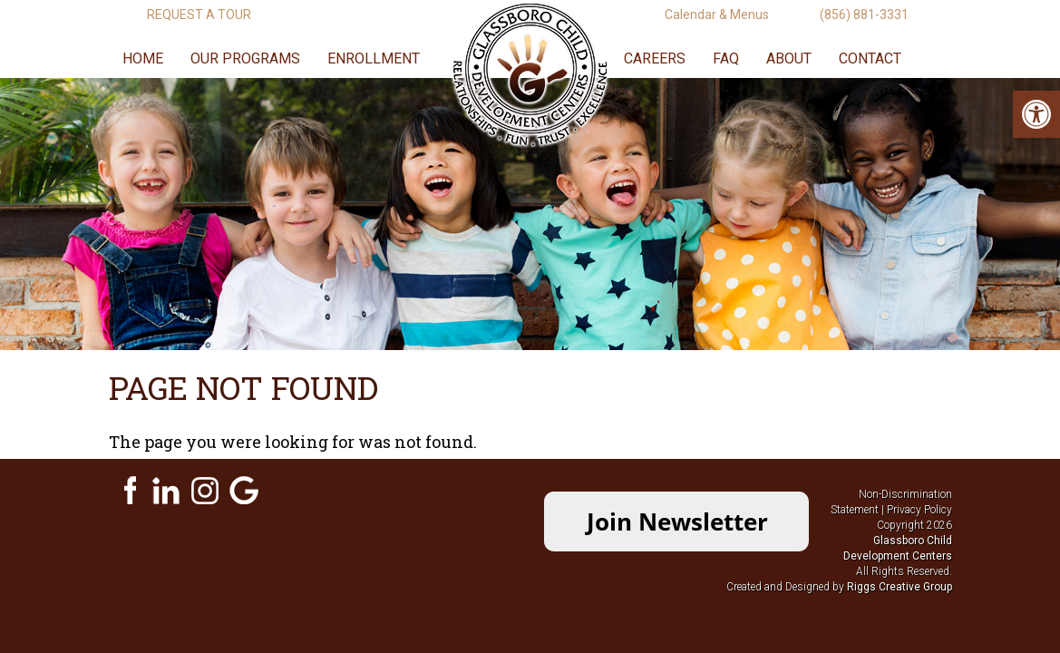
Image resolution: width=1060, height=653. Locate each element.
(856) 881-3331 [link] (864, 14)
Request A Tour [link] (199, 14)
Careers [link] (655, 58)
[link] (1036, 114)
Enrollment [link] (373, 58)
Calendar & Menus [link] (717, 14)
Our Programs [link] (245, 58)
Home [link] (142, 58)
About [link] (789, 58)
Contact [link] (870, 58)
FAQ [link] (726, 58)
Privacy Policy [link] (919, 509)
